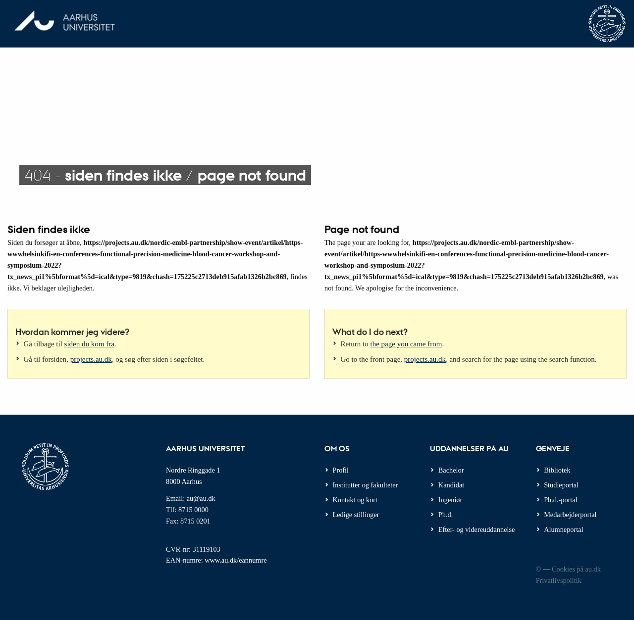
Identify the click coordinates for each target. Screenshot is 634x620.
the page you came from (406, 344)
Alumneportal (563, 529)
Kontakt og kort (355, 500)
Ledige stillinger (356, 515)
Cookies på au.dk (576, 569)
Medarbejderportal (570, 515)
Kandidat (451, 485)
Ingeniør (450, 500)
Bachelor (451, 470)
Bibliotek (557, 470)
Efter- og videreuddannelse (476, 529)
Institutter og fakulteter (365, 485)
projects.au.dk (91, 359)
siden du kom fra (89, 344)
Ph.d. (445, 515)
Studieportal (561, 485)
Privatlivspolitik (558, 580)
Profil (341, 470)
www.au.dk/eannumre (235, 560)
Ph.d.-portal (561, 500)
